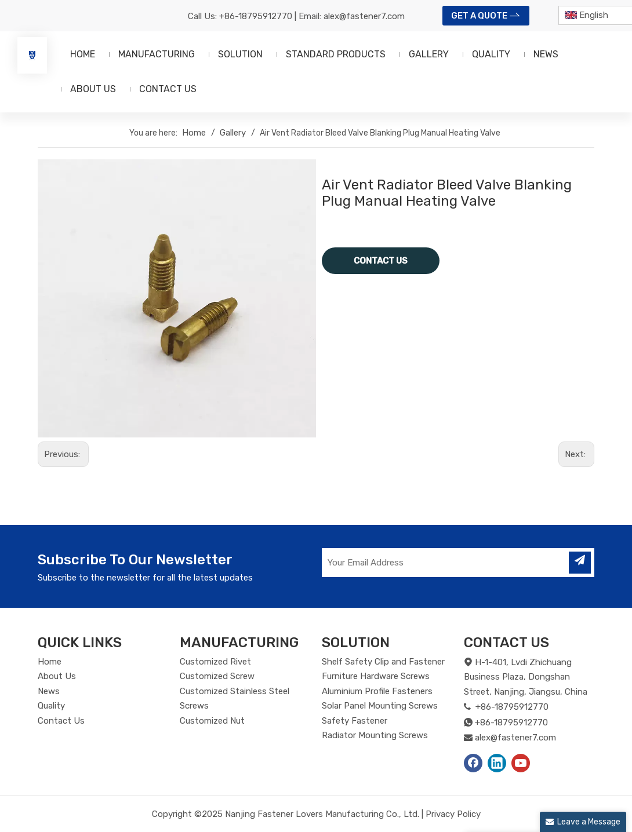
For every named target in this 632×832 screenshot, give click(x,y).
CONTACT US (381, 261)
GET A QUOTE (486, 14)
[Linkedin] (497, 763)
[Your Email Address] (444, 562)
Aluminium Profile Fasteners (377, 691)
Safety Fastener (354, 721)
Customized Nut (212, 721)
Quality (51, 705)
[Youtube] (520, 763)
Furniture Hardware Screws (376, 676)
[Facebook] (473, 763)
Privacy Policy (453, 814)
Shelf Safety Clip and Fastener (383, 661)
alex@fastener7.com (364, 16)
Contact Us (61, 721)
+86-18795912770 (255, 16)
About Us (57, 676)
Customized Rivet (215, 661)
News (49, 691)
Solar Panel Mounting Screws (380, 705)
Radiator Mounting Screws (375, 735)
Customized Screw (217, 676)
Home (49, 661)
